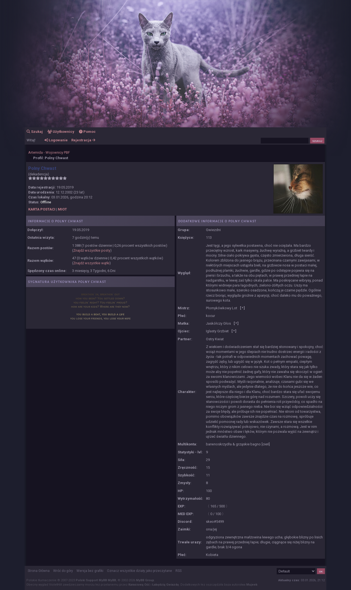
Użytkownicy (60, 132)
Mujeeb (251, 584)
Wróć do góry (63, 571)
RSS (179, 571)
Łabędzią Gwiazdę (165, 584)
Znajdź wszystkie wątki (91, 263)
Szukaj (35, 132)
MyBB (112, 580)
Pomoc (87, 132)
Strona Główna (39, 571)
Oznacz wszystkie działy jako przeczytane (139, 571)
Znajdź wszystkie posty (91, 250)
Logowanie (56, 140)
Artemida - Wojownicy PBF (49, 152)
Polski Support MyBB (91, 580)
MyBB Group (145, 580)
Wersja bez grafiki (90, 571)
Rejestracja (83, 140)
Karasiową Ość (139, 584)
